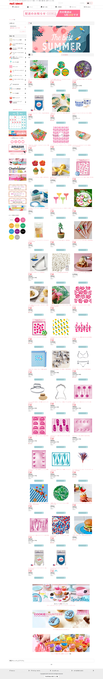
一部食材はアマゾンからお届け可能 (18, 153)
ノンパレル (65, 605)
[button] (44, 7)
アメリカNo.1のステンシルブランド (61, 629)
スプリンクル (72, 605)
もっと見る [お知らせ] (22, 31)
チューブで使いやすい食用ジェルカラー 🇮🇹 (61, 653)
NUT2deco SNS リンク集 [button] (51, 676)
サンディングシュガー (56, 605)
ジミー (48, 605)
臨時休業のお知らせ (17, 109)
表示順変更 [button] (65, 54)
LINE (19, 138)
